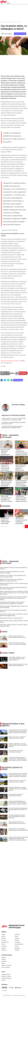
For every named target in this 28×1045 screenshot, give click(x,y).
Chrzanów (3, 940)
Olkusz (16, 936)
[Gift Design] (4, 990)
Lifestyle (3, 959)
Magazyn (3, 957)
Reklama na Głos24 (6, 976)
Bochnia (3, 936)
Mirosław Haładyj (7, 33)
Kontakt (3, 980)
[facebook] (1, 380)
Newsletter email (5, 974)
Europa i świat (7, 652)
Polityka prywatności (6, 978)
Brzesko (3, 938)
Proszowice (17, 942)
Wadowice (17, 948)
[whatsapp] (11, 380)
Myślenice (3, 950)
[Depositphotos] (18, 987)
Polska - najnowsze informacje (10, 436)
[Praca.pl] (4, 987)
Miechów (3, 948)
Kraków (3, 934)
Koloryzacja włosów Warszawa (10, 360)
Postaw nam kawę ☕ (20, 33)
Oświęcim (17, 938)
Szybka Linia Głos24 (6, 965)
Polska (4, 631)
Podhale (17, 940)
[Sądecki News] (11, 987)
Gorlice (3, 944)
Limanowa (4, 946)
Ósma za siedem (5, 967)
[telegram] (8, 380)
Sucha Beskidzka (19, 944)
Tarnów (17, 946)
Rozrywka (5, 506)
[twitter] (5, 380)
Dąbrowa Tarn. (5, 942)
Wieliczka (17, 950)
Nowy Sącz (17, 934)
